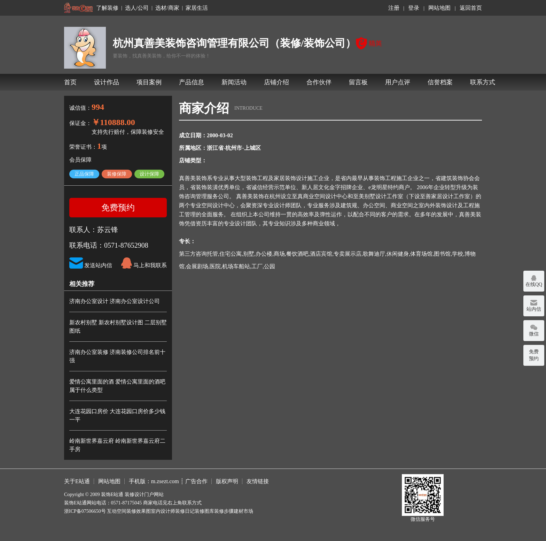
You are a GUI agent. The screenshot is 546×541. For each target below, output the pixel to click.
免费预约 (118, 207)
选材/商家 (167, 8)
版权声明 (227, 481)
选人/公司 (137, 8)
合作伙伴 (319, 82)
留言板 (358, 82)
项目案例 (149, 82)
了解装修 (107, 8)
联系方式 (482, 82)
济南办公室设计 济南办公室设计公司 (114, 301)
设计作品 (106, 82)
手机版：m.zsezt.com (154, 481)
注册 (393, 8)
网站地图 (439, 8)
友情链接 (258, 481)
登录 (413, 8)
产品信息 (191, 82)
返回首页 (471, 8)
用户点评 (397, 82)
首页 (70, 82)
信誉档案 (440, 82)
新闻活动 (234, 82)
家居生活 (197, 8)
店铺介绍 (276, 82)
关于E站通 (77, 481)
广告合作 (196, 481)
